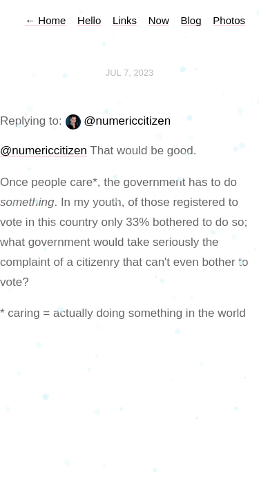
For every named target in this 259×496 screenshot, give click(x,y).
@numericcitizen (127, 120)
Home (45, 20)
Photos (229, 20)
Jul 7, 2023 (130, 73)
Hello (89, 20)
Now (158, 20)
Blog (191, 20)
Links (125, 20)
